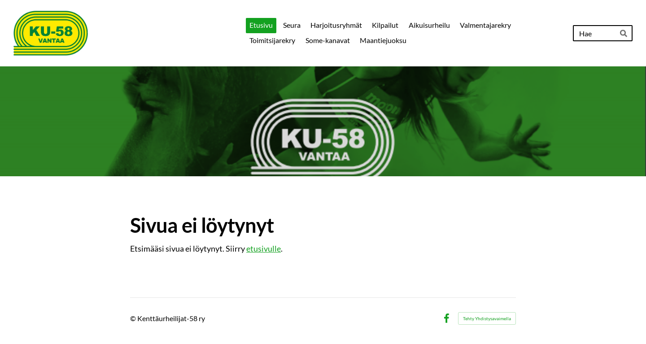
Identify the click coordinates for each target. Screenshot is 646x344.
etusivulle (263, 248)
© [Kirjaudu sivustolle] (133, 318)
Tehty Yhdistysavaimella (487, 318)
